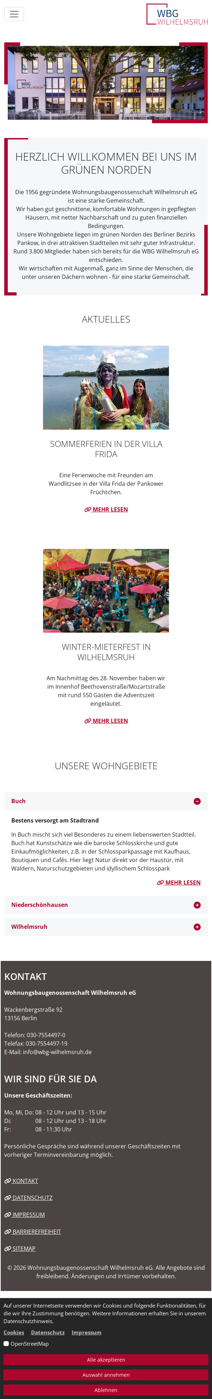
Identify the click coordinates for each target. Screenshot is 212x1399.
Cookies (14, 1332)
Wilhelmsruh (29, 927)
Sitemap (20, 1248)
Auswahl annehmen (106, 1374)
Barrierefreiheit (32, 1232)
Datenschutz (28, 1198)
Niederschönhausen (39, 905)
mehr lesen (106, 509)
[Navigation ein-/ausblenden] (14, 14)
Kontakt (21, 1181)
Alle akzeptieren (106, 1359)
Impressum (24, 1215)
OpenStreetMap (30, 1343)
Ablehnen (106, 1390)
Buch (18, 801)
